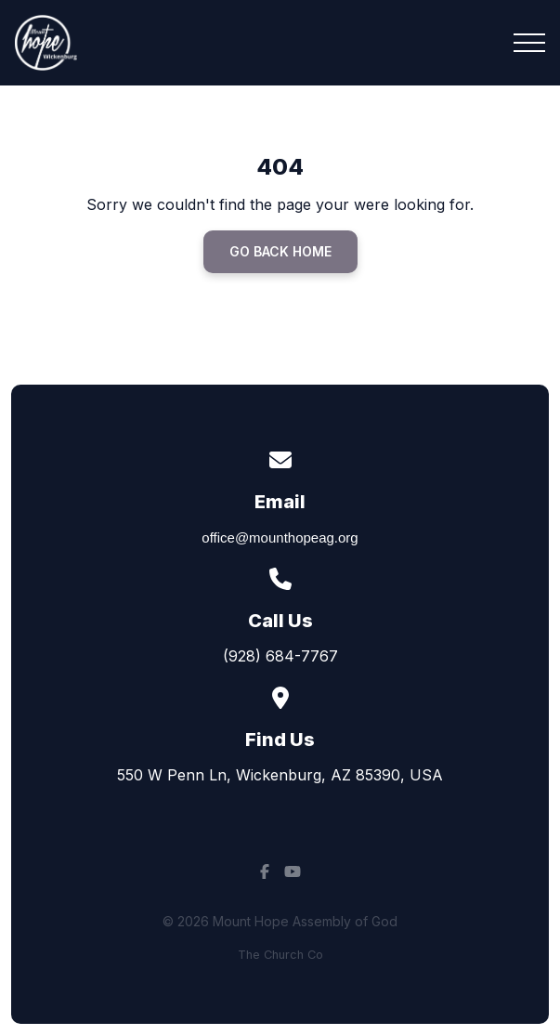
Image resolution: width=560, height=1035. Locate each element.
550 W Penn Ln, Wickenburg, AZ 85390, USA (280, 775)
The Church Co (280, 955)
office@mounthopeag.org (280, 537)
